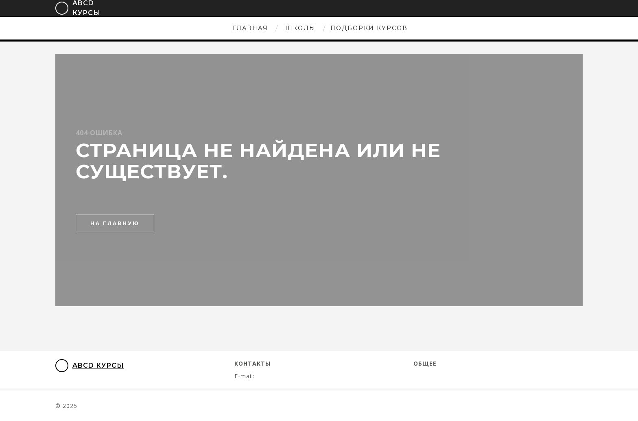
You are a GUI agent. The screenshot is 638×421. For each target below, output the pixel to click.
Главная (250, 28)
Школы (300, 28)
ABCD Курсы (89, 365)
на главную (115, 223)
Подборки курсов (369, 28)
